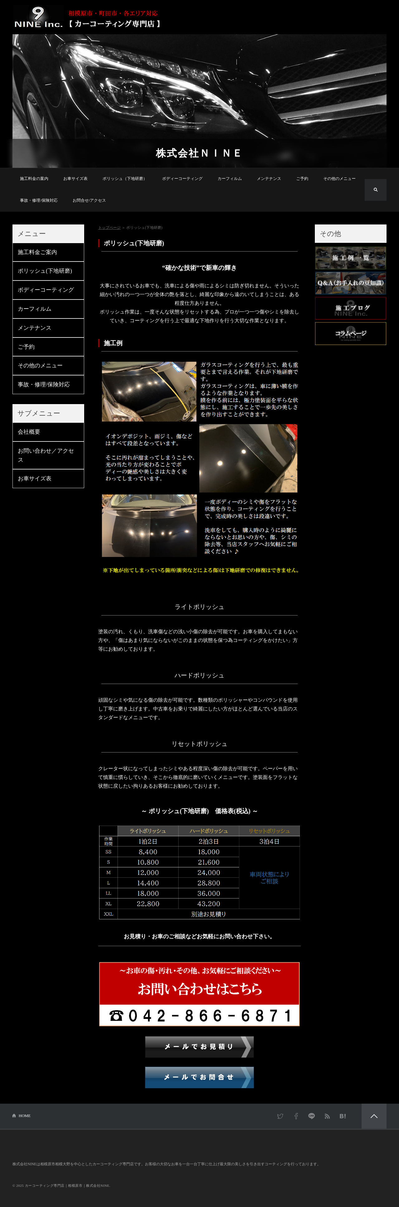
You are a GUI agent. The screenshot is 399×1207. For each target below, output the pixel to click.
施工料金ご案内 (37, 252)
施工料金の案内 (34, 178)
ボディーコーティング (182, 178)
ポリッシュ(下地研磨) (45, 271)
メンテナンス (269, 178)
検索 (376, 190)
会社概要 (29, 432)
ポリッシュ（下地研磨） (125, 178)
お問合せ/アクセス (89, 200)
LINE (312, 1116)
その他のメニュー (339, 178)
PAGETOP (374, 1116)
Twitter (280, 1116)
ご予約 (302, 178)
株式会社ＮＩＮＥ (199, 153)
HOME (25, 1115)
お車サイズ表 (75, 178)
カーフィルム (230, 178)
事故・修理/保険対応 (39, 200)
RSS (327, 1116)
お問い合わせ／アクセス (46, 455)
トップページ (109, 227)
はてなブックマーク (343, 1116)
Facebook (296, 1116)
